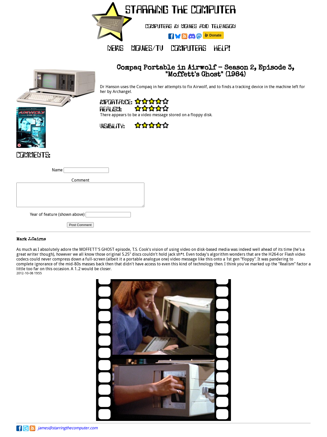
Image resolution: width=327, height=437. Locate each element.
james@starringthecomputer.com (68, 432)
